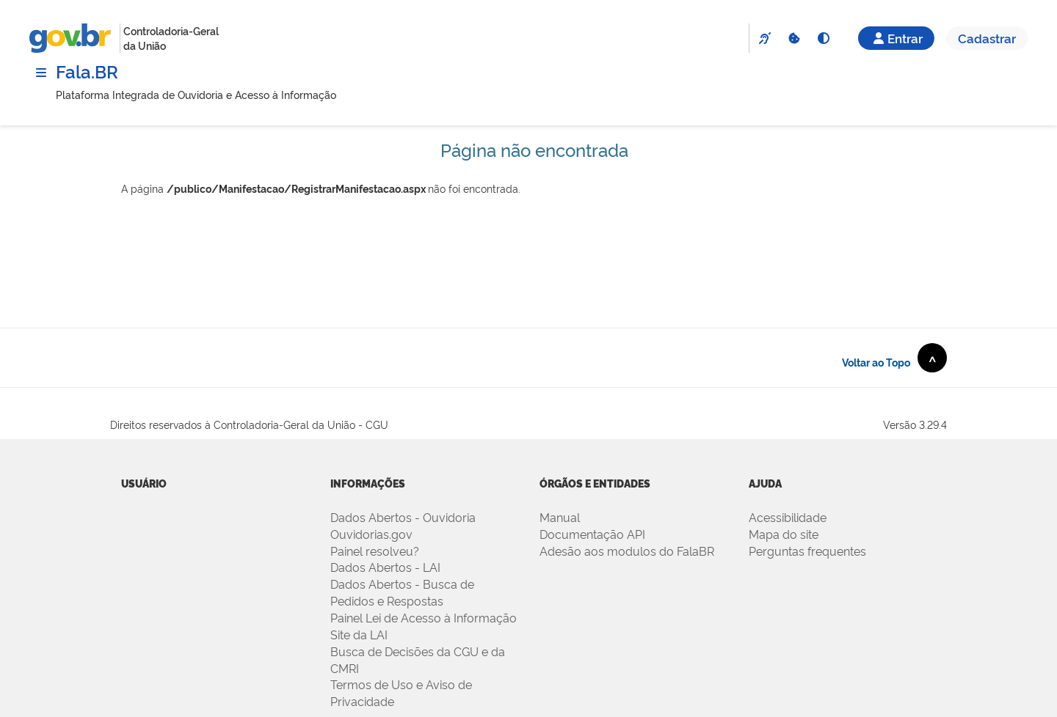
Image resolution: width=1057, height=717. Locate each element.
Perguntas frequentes (807, 551)
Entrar (896, 37)
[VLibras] (764, 38)
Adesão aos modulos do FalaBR (627, 551)
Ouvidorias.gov (371, 534)
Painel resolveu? (374, 551)
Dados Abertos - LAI (385, 567)
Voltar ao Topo (894, 357)
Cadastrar (987, 37)
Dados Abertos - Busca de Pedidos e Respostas (402, 592)
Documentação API (592, 534)
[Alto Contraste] (823, 38)
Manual (560, 517)
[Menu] (41, 72)
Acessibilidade (788, 517)
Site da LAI (359, 634)
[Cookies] (793, 38)
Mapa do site (783, 534)
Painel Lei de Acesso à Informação (423, 617)
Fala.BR (87, 71)
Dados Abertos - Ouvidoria (403, 517)
